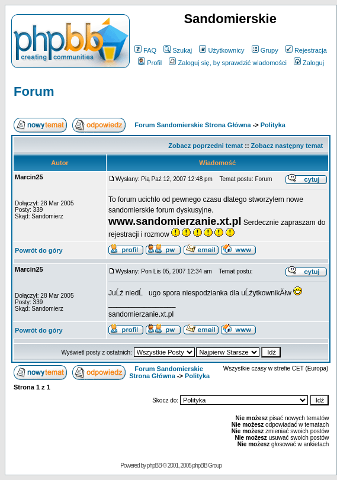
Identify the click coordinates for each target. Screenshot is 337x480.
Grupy (265, 50)
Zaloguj (309, 62)
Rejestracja (306, 50)
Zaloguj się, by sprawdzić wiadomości (227, 62)
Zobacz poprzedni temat (205, 145)
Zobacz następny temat (287, 145)
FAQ (145, 50)
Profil (150, 62)
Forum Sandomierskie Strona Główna (192, 124)
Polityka (273, 124)
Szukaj (177, 50)
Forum (34, 91)
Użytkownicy (221, 50)
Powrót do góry (39, 250)
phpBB (154, 465)
